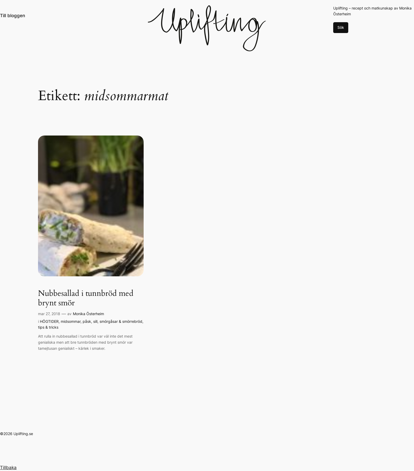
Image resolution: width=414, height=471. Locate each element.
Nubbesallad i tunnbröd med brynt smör (85, 298)
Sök (340, 27)
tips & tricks (48, 327)
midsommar (71, 321)
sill (95, 321)
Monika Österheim (88, 313)
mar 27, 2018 (49, 313)
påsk (87, 321)
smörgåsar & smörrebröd (121, 321)
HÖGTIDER (49, 321)
